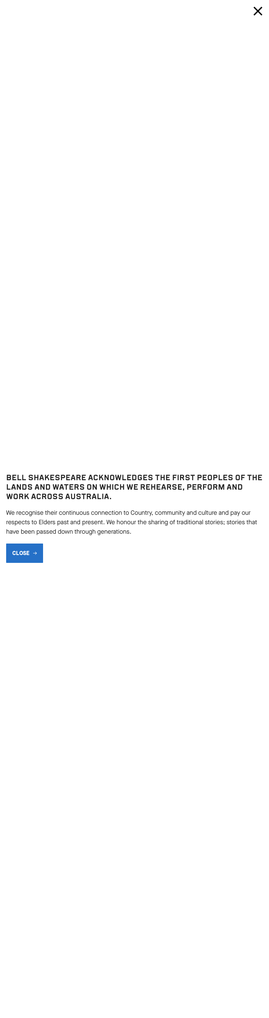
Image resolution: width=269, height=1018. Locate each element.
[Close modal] (258, 11)
